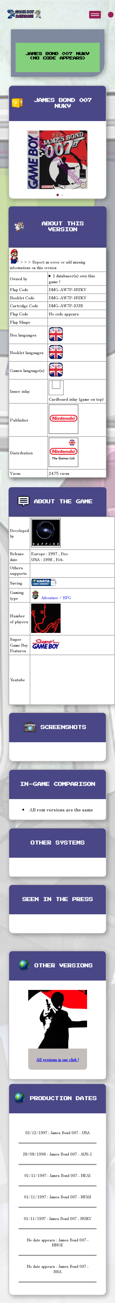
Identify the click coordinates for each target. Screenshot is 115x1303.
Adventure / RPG (55, 597)
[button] (57, 195)
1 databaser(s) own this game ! (72, 278)
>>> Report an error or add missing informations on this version (47, 265)
